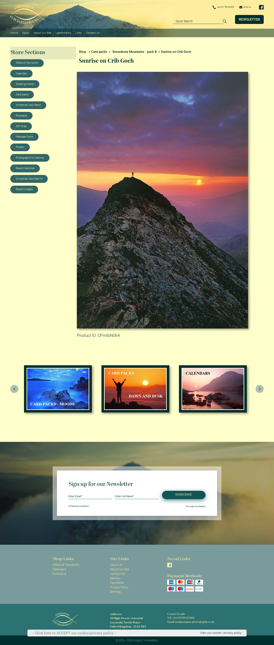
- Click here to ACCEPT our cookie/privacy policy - (74, 633)
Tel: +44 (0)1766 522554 (180, 617)
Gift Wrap (21, 125)
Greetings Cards (25, 82)
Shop (82, 51)
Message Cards (24, 135)
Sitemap (115, 591)
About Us (116, 563)
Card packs (22, 93)
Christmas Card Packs (28, 104)
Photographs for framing (30, 156)
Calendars (21, 72)
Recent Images (24, 188)
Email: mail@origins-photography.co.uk (189, 620)
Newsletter (249, 19)
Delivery (115, 577)
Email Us (243, 7)
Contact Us (91, 32)
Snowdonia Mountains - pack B (134, 51)
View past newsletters (195, 505)
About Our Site (41, 32)
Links (77, 32)
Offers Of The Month (66, 563)
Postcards (21, 114)
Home (14, 32)
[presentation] (14, 388)
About (25, 32)
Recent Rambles (25, 167)
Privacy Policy (119, 586)
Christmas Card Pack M (29, 177)
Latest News (62, 32)
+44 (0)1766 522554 (216, 7)
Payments (117, 581)
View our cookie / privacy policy (220, 633)
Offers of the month (27, 62)
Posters (20, 146)
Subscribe (183, 494)
